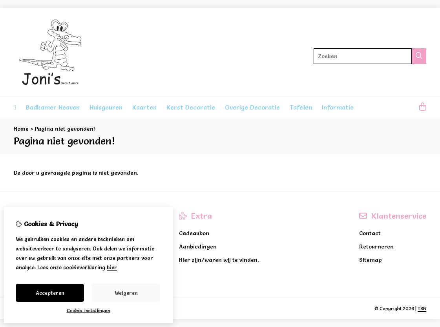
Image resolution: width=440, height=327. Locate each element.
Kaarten (144, 107)
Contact (370, 233)
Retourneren (376, 246)
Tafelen (301, 107)
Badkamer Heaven (53, 107)
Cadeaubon (194, 233)
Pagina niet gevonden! (65, 128)
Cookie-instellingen (88, 310)
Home (21, 128)
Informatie (338, 107)
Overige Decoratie (252, 107)
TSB (422, 308)
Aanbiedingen (198, 246)
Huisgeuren (105, 107)
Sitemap (370, 259)
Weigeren (126, 293)
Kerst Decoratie (190, 107)
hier (112, 267)
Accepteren (50, 293)
